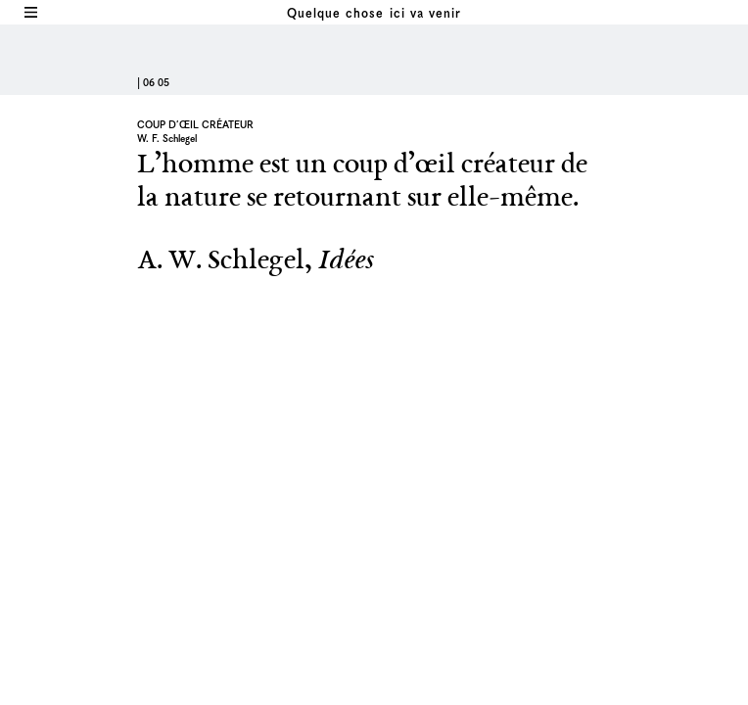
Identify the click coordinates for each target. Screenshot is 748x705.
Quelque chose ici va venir (373, 14)
